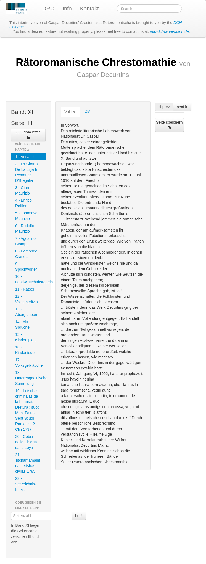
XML (88, 112)
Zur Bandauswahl (28, 135)
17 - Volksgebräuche (29, 363)
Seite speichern (169, 125)
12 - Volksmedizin (26, 299)
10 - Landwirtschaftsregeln (30, 279)
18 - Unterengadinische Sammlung (30, 378)
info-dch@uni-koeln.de (169, 31)
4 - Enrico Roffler (23, 203)
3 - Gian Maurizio (22, 190)
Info (67, 9)
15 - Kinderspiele (25, 337)
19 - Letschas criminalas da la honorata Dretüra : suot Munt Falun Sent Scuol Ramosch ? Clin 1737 (27, 410)
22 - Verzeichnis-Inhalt (25, 484)
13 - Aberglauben (26, 312)
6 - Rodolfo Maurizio (24, 228)
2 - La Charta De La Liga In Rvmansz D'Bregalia (26, 172)
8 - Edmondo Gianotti (26, 254)
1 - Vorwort (24, 157)
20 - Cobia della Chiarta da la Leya (26, 442)
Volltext (70, 112)
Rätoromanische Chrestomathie (103, 67)
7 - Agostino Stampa (25, 241)
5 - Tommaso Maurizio (26, 216)
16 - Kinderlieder (25, 350)
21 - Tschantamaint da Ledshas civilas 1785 (27, 463)
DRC (48, 9)
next (182, 107)
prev (164, 107)
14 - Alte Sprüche (22, 324)
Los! (78, 516)
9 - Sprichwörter (26, 267)
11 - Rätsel (24, 289)
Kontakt (89, 9)
